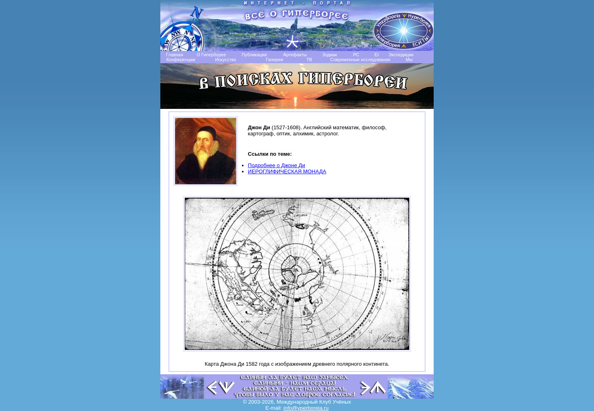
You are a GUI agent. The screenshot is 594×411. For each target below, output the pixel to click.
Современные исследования (360, 59)
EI (377, 54)
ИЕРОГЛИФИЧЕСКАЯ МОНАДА (287, 171)
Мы (409, 59)
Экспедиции (400, 54)
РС (356, 54)
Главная (174, 54)
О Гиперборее (211, 54)
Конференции (180, 59)
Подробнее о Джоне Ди (276, 165)
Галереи (274, 59)
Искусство (225, 59)
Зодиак (329, 54)
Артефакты (294, 54)
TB (309, 59)
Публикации (254, 54)
